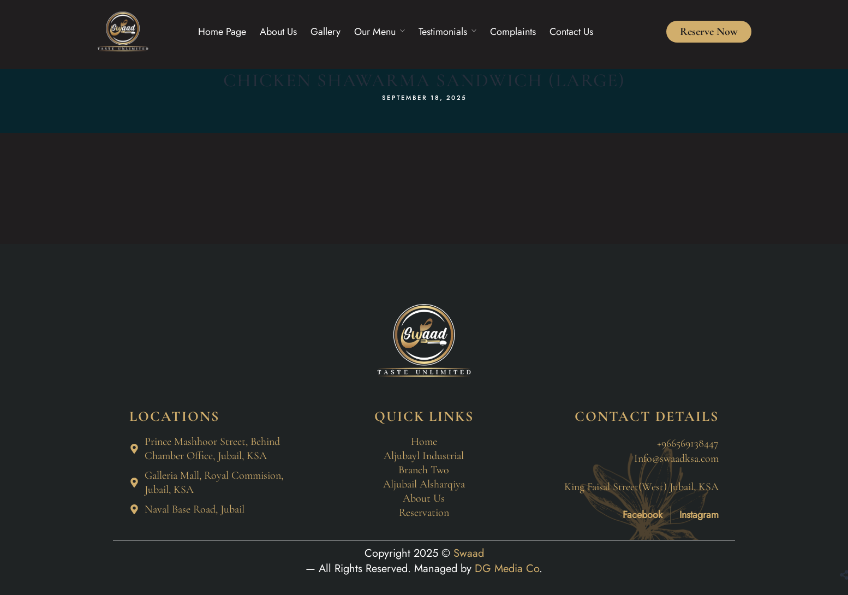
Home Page (222, 32)
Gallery (325, 32)
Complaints (513, 32)
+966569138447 (688, 443)
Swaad (468, 553)
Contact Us (571, 32)
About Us (278, 32)
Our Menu (375, 32)
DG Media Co (507, 568)
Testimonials (443, 32)
